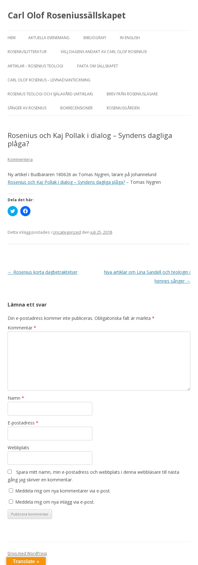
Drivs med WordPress (27, 553)
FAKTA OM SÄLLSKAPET (97, 66)
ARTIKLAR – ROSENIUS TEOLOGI (35, 66)
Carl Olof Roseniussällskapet (67, 15)
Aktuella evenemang (48, 37)
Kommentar (22, 328)
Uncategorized (67, 232)
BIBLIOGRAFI (94, 37)
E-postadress (23, 423)
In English (130, 37)
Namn (16, 398)
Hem (12, 37)
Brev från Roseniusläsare (132, 94)
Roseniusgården (123, 108)
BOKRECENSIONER (76, 108)
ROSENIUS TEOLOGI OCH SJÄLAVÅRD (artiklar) (50, 94)
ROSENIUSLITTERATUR (27, 51)
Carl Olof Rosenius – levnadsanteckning (49, 80)
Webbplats (18, 447)
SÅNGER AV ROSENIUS (27, 108)
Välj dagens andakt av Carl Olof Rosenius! (104, 51)
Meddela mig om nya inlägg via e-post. (55, 502)
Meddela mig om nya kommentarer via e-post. (63, 491)
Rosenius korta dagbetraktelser (42, 272)
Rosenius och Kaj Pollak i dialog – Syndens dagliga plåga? (66, 182)
